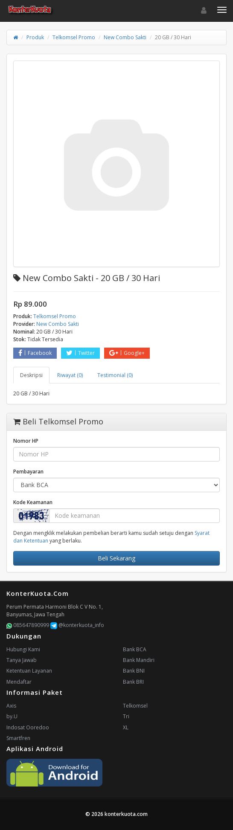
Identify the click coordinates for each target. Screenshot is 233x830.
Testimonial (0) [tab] (115, 375)
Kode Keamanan (32, 502)
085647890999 (27, 625)
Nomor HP (25, 440)
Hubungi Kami (23, 649)
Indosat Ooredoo (27, 727)
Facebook (35, 353)
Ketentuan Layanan (29, 670)
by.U (11, 716)
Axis (11, 705)
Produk (35, 37)
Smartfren (18, 738)
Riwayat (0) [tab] (70, 375)
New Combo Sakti (125, 37)
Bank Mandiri (138, 660)
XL (125, 727)
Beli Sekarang (116, 558)
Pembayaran (28, 471)
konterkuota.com (126, 814)
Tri (126, 716)
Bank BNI (134, 670)
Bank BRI (133, 681)
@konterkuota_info (77, 625)
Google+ (127, 353)
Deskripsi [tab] (31, 375)
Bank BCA (134, 649)
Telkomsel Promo (73, 37)
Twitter (80, 353)
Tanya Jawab (21, 660)
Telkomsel (135, 705)
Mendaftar (19, 681)
